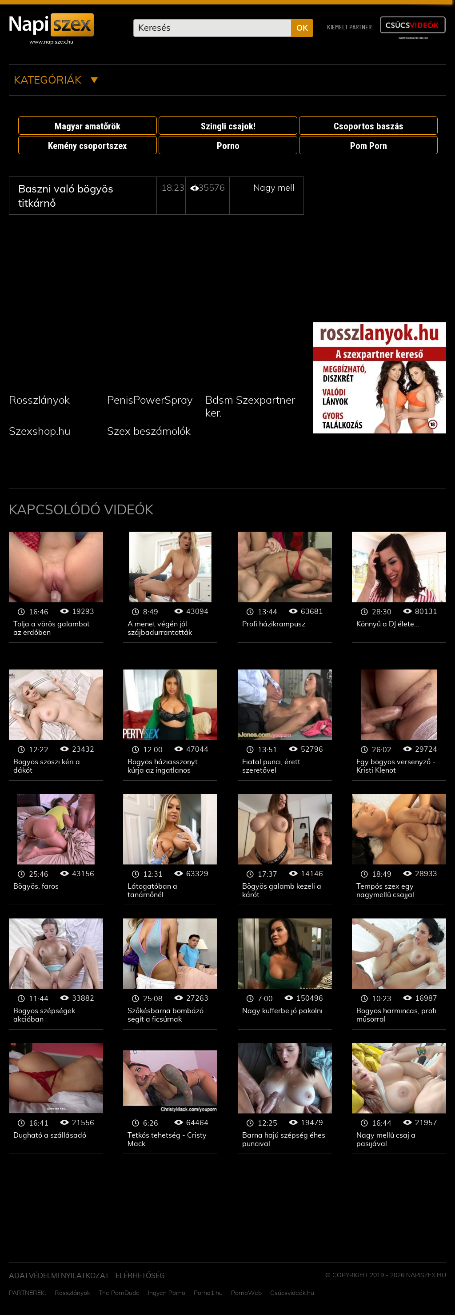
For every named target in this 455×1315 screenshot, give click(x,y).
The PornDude (119, 1293)
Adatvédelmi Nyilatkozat (59, 1275)
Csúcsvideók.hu (292, 1293)
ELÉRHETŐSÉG (140, 1275)
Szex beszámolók (149, 431)
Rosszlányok (39, 400)
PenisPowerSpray (150, 400)
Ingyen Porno (166, 1293)
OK (302, 28)
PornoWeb (246, 1293)
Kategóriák (56, 80)
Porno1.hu (208, 1293)
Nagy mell (274, 188)
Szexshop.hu (40, 431)
